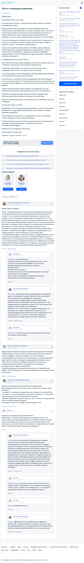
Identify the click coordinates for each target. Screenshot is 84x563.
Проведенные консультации (39, 547)
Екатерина (11, 259)
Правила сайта (74, 547)
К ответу (8, 189)
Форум (23, 550)
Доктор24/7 (8, 2)
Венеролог (62, 106)
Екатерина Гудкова (14, 483)
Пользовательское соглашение (58, 547)
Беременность (63, 35)
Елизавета (12, 294)
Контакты (4, 547)
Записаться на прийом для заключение (70, 18)
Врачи (19, 547)
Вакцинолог (62, 102)
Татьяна (10, 440)
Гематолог (62, 114)
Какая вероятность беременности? (68, 77)
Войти (40, 550)
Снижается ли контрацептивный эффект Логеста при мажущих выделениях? (28, 168)
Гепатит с (61, 30)
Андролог (62, 99)
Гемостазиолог (63, 118)
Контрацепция (6, 13)
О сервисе (12, 547)
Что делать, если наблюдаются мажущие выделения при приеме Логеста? (27, 164)
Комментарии (15, 550)
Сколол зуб (62, 57)
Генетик (61, 121)
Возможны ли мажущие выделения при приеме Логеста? (22, 156)
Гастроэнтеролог (64, 110)
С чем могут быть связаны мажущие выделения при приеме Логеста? (26, 160)
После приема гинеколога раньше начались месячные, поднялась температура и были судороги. (68, 63)
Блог (28, 550)
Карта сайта (4, 550)
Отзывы (26, 547)
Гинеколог (62, 125)
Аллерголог (62, 95)
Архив (34, 550)
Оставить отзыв (11, 248)
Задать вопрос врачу (70, 83)
